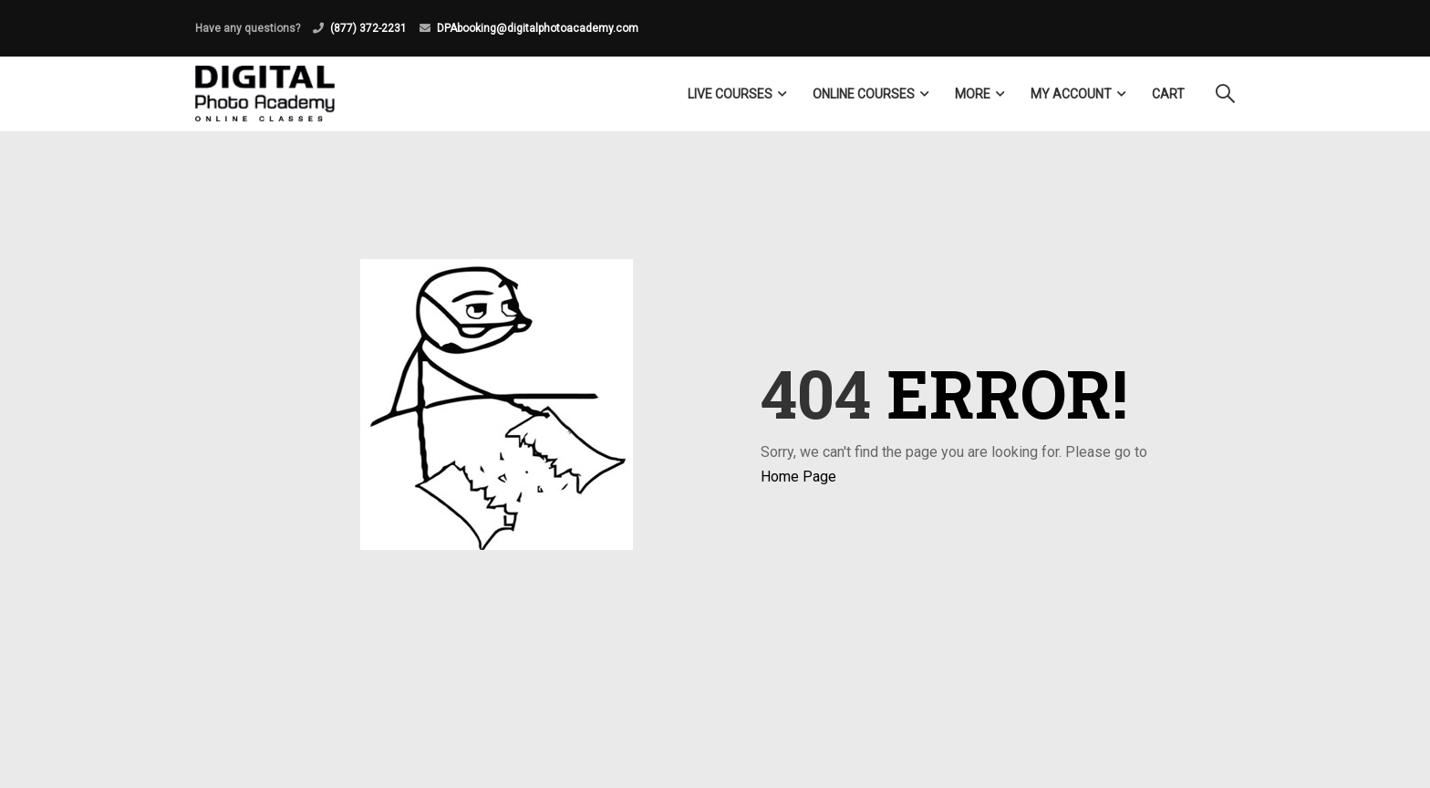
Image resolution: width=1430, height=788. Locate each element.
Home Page (798, 476)
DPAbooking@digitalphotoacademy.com (537, 28)
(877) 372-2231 (368, 28)
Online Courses (864, 94)
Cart (1168, 94)
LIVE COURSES (730, 94)
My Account (1071, 94)
